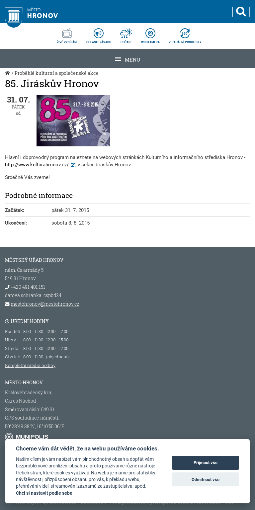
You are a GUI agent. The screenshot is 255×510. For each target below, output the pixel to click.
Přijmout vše (205, 462)
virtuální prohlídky (185, 34)
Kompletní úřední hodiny (30, 365)
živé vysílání (67, 34)
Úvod (8, 76)
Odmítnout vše (205, 479)
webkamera (150, 34)
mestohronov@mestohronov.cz (45, 304)
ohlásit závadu (98, 34)
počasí (126, 34)
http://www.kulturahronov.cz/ (37, 165)
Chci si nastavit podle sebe (44, 493)
